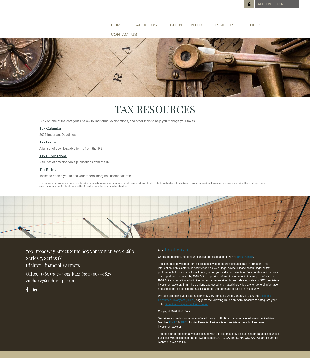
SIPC (184, 321)
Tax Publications (53, 155)
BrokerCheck (245, 255)
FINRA (173, 321)
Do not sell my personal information (186, 303)
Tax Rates (47, 168)
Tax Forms (48, 141)
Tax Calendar (50, 127)
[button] (147, 25)
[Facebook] (28, 288)
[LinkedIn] (35, 288)
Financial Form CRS (176, 248)
